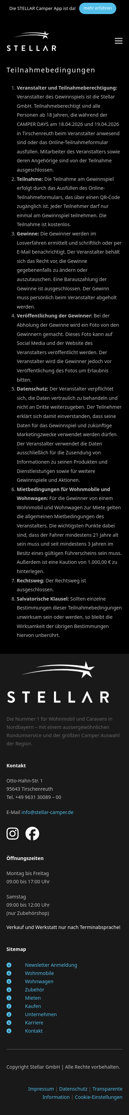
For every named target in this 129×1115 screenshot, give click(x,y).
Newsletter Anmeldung (51, 965)
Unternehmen (41, 1014)
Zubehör (34, 989)
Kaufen (33, 1006)
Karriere (34, 1022)
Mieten (33, 998)
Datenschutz (73, 1088)
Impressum (41, 1088)
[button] (118, 41)
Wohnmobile (39, 973)
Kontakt (34, 1030)
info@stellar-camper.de (47, 812)
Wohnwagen (39, 981)
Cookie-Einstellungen (99, 1097)
